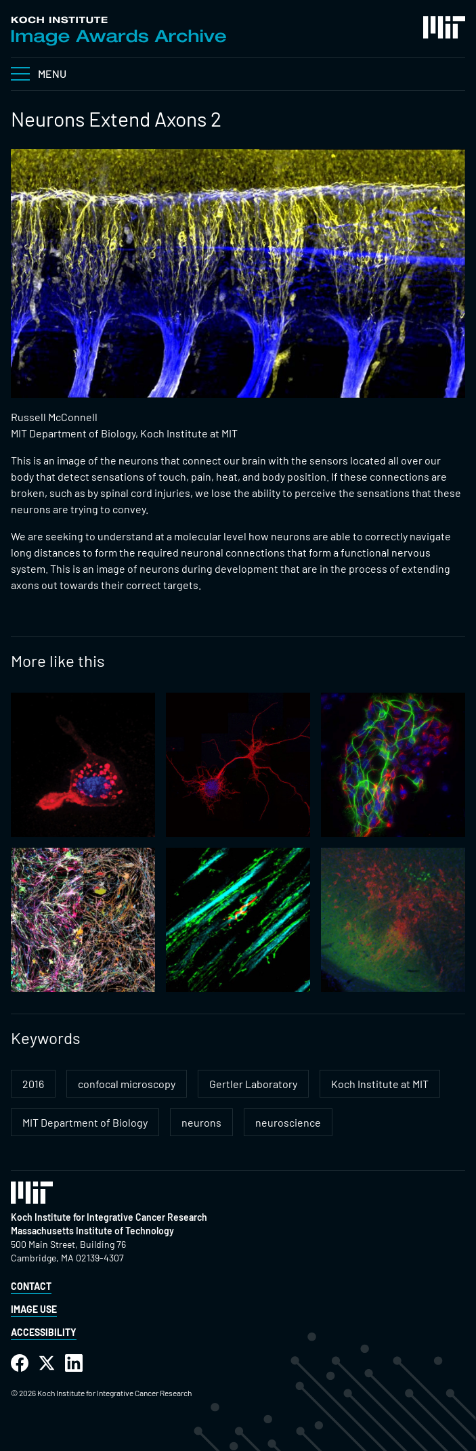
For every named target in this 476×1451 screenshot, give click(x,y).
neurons (201, 1122)
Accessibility (44, 1332)
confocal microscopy (126, 1083)
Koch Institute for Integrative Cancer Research (109, 1217)
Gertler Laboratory (253, 1083)
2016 (33, 1083)
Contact (31, 1286)
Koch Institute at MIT (380, 1083)
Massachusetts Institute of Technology (92, 1230)
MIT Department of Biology (85, 1122)
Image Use (34, 1309)
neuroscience (288, 1122)
